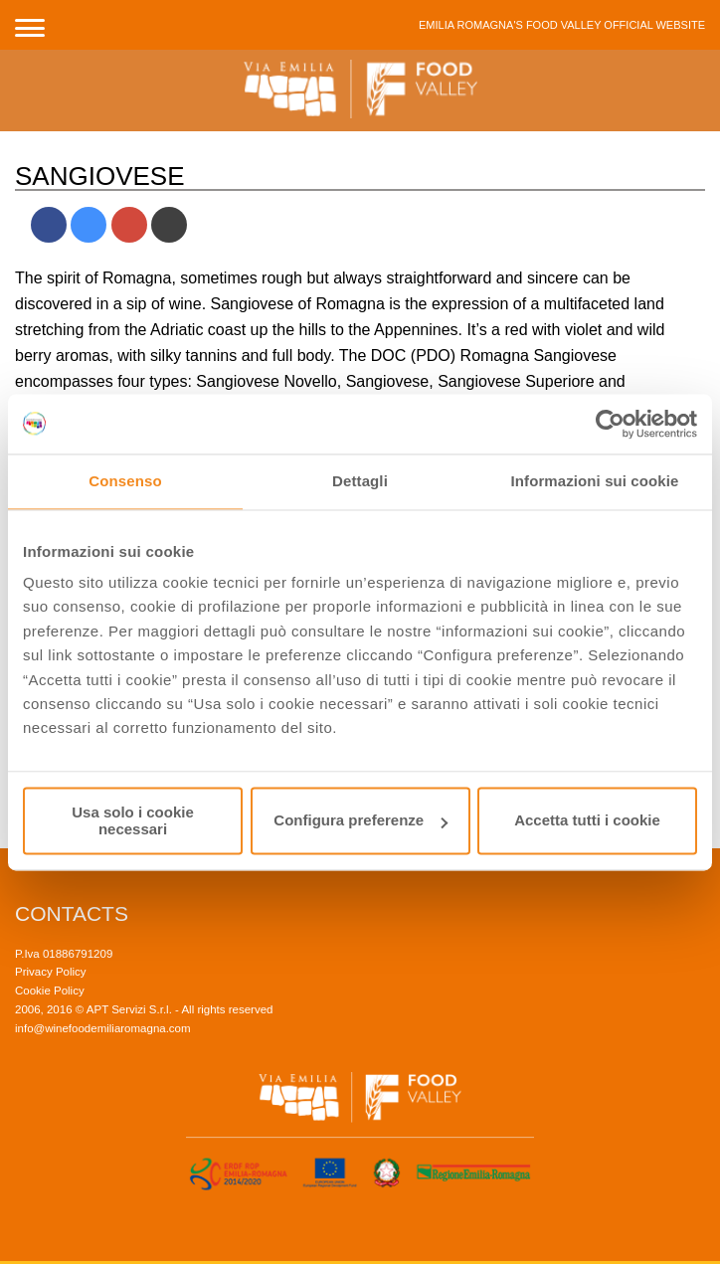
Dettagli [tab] (360, 480)
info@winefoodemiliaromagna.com (103, 1028)
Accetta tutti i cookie (587, 821)
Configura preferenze (360, 821)
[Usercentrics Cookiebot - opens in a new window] (610, 424)
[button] (30, 25)
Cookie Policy (50, 990)
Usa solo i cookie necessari (133, 820)
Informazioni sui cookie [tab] (595, 480)
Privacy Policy (51, 972)
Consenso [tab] (125, 480)
